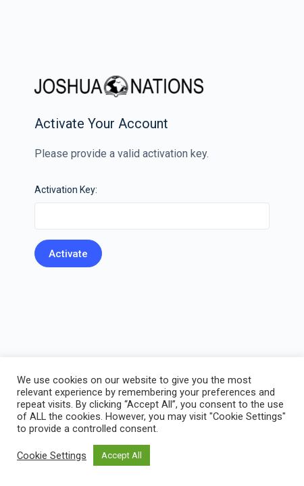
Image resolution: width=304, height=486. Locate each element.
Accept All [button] (121, 455)
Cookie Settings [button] (51, 456)
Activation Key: (65, 189)
